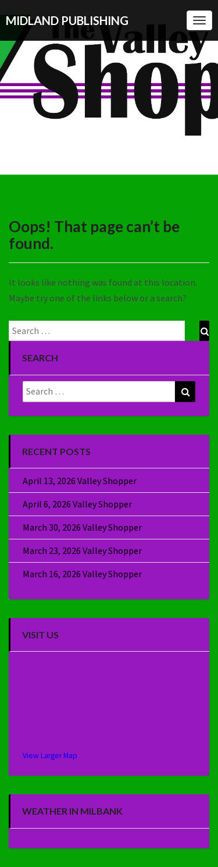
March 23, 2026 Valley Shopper (82, 550)
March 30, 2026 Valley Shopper (82, 527)
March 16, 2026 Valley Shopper (82, 574)
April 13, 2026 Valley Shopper (80, 480)
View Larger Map (50, 756)
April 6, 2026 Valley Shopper (77, 504)
